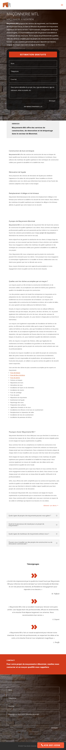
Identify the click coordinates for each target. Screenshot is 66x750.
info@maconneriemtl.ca (33, 106)
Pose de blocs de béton (17, 375)
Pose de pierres (15, 378)
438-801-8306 (52, 745)
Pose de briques (15, 373)
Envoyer (52, 101)
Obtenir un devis (50, 505)
